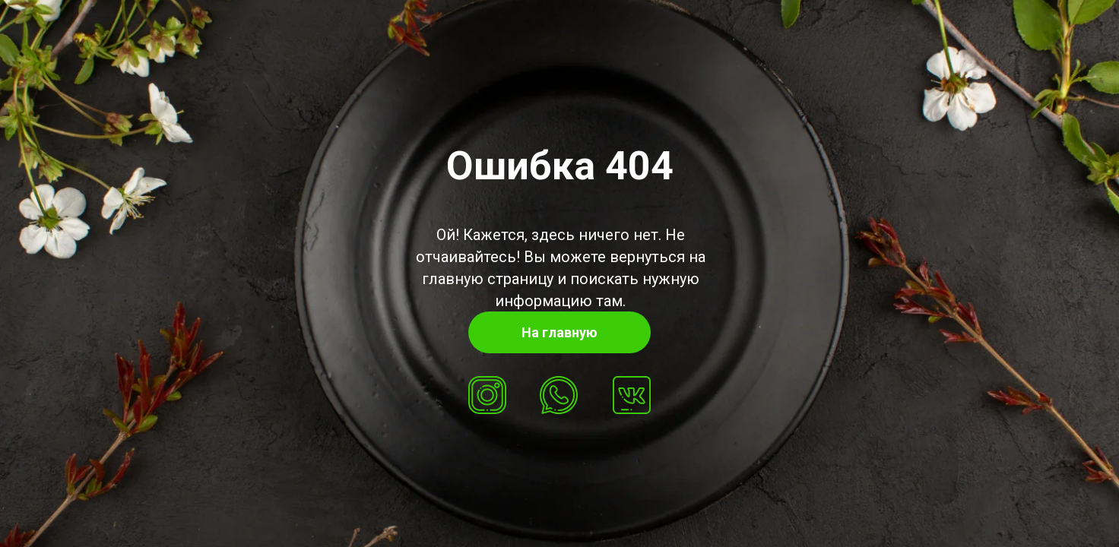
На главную (559, 332)
